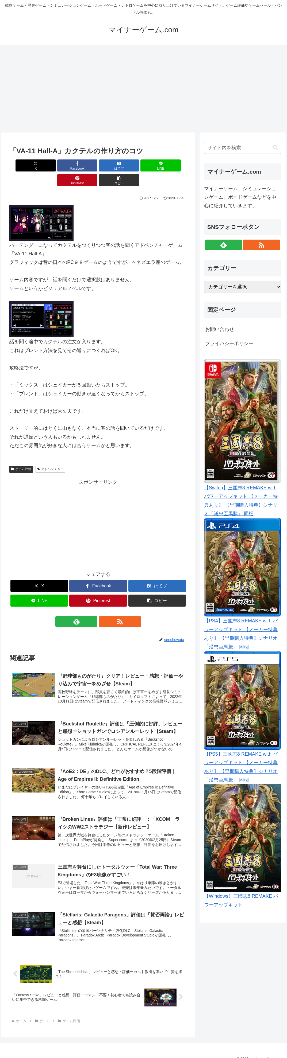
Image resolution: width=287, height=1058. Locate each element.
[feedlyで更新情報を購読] (92, 607)
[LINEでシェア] (113, 165)
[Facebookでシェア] (53, 165)
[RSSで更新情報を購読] (104, 607)
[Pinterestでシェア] (143, 165)
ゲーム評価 (21, 454)
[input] (242, 148)
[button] (172, 165)
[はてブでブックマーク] (83, 165)
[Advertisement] (143, 88)
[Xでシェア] (23, 165)
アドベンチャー (50, 454)
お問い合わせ (219, 329)
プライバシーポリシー (229, 343)
